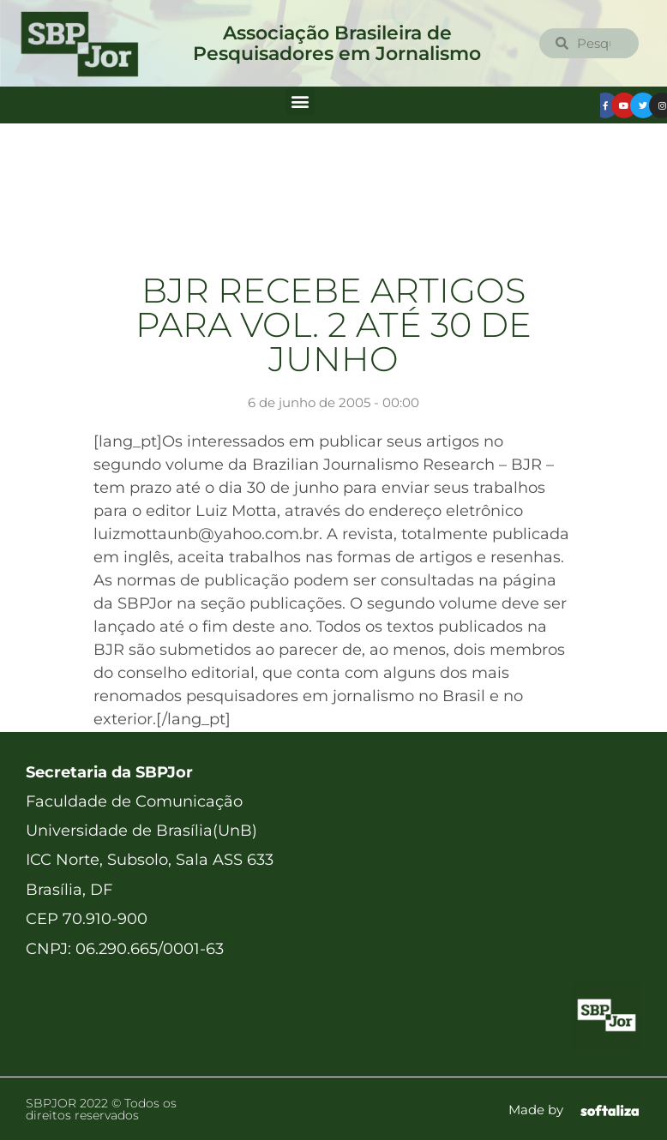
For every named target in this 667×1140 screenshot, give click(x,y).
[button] (300, 101)
